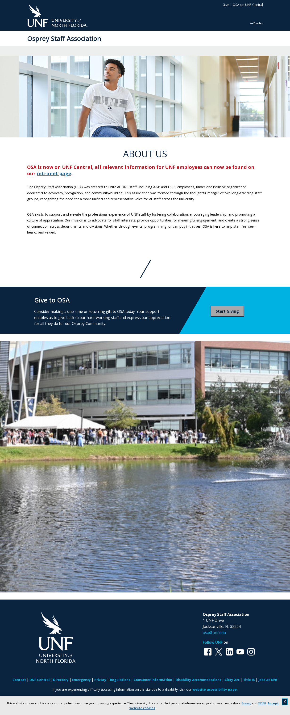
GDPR (262, 703)
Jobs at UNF (268, 679)
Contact (19, 679)
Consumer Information (153, 679)
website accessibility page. (215, 689)
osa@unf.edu (214, 632)
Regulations (120, 679)
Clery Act (232, 679)
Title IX (249, 679)
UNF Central (39, 679)
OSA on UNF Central (248, 4)
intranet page (54, 173)
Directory (61, 679)
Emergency (81, 679)
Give (226, 4)
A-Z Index (256, 23)
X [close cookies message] (285, 701)
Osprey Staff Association (64, 38)
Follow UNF (213, 642)
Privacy (246, 703)
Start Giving (227, 311)
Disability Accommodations (198, 679)
